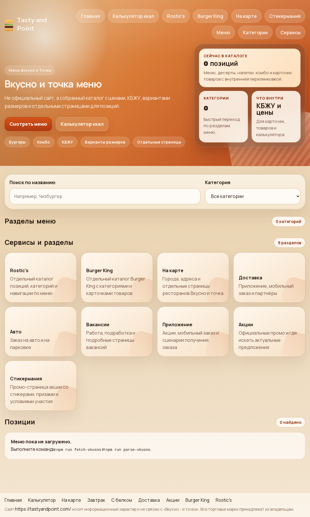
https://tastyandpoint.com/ (43, 509)
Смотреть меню (28, 124)
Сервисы (290, 32)
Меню (223, 32)
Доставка (149, 500)
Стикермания (285, 16)
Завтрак (96, 500)
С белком (121, 500)
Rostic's (176, 16)
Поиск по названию (32, 182)
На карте (246, 16)
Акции (172, 500)
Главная (90, 16)
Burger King (210, 16)
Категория (217, 182)
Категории (255, 32)
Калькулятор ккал (133, 16)
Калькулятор (42, 500)
